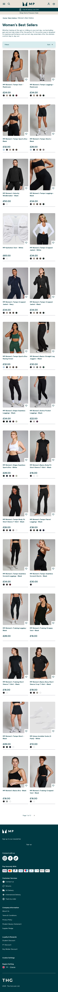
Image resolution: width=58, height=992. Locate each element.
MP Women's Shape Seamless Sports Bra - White (14, 466)
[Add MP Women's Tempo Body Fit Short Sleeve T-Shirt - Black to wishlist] (26, 514)
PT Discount (6, 945)
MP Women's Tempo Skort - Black (13, 737)
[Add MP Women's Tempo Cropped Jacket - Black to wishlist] (53, 297)
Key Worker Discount (9, 949)
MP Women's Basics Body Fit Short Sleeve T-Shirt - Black (40, 466)
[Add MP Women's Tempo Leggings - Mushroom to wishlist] (53, 80)
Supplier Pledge (7, 928)
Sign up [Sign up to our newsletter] (29, 844)
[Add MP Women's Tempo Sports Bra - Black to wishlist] (26, 134)
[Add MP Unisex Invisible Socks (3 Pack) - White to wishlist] (53, 731)
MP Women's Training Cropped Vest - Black (41, 792)
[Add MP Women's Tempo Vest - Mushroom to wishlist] (26, 80)
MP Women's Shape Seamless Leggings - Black (14, 412)
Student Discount (8, 940)
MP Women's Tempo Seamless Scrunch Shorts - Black (41, 575)
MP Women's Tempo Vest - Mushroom (13, 86)
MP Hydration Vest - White (13, 248)
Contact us (8, 882)
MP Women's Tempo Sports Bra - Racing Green (15, 358)
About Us (5, 911)
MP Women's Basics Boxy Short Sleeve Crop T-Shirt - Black (42, 683)
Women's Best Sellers (26, 18)
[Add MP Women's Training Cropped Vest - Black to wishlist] (53, 785)
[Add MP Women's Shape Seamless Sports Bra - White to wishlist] (26, 460)
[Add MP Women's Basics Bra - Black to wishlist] (26, 785)
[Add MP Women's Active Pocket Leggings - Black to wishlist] (53, 406)
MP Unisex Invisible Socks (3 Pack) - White (40, 737)
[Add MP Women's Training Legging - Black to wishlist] (26, 623)
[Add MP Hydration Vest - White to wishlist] (26, 243)
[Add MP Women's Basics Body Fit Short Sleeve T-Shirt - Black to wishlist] (53, 460)
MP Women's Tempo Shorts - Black (41, 140)
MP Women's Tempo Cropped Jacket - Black (41, 303)
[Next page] (34, 815)
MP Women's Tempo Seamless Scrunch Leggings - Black (14, 575)
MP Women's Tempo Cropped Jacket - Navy (14, 303)
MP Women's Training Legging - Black (15, 629)
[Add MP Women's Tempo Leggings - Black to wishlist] (53, 188)
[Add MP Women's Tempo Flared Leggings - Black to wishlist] (53, 514)
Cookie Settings (8, 958)
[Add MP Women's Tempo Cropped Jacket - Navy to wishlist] (26, 297)
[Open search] (9, 4)
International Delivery (11, 895)
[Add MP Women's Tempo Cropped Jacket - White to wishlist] (53, 243)
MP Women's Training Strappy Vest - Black (41, 629)
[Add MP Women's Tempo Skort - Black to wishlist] (26, 731)
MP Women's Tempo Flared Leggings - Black (40, 521)
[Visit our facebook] (10, 858)
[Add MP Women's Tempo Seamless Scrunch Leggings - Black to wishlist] (26, 569)
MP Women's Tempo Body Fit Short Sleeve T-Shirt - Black (14, 521)
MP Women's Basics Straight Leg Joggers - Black (42, 358)
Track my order (9, 899)
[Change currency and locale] (8, 967)
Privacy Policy (7, 920)
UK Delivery (8, 890)
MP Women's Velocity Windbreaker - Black (11, 194)
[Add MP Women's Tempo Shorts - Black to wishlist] (53, 134)
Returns (6, 886)
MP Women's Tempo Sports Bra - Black (15, 140)
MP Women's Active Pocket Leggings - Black (40, 412)
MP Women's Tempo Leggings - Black (42, 194)
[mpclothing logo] (29, 4)
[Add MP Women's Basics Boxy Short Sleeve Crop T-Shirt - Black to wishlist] (53, 677)
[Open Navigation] (4, 4)
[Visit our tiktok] (15, 858)
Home (5, 18)
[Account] (48, 4)
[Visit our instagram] (4, 858)
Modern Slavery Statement (12, 924)
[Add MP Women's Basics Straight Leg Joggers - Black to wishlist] (53, 351)
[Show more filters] (7, 44)
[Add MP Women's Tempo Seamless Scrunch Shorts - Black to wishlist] (53, 569)
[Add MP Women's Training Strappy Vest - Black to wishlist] (53, 623)
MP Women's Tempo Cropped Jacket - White (41, 249)
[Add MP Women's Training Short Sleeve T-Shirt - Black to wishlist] (26, 677)
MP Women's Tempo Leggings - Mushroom (42, 86)
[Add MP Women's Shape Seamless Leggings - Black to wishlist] (26, 406)
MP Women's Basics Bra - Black (14, 790)
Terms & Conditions (9, 915)
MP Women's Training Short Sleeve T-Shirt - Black (13, 683)
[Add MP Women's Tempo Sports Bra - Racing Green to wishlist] (26, 351)
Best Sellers (12, 18)
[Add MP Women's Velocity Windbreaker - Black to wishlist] (26, 188)
